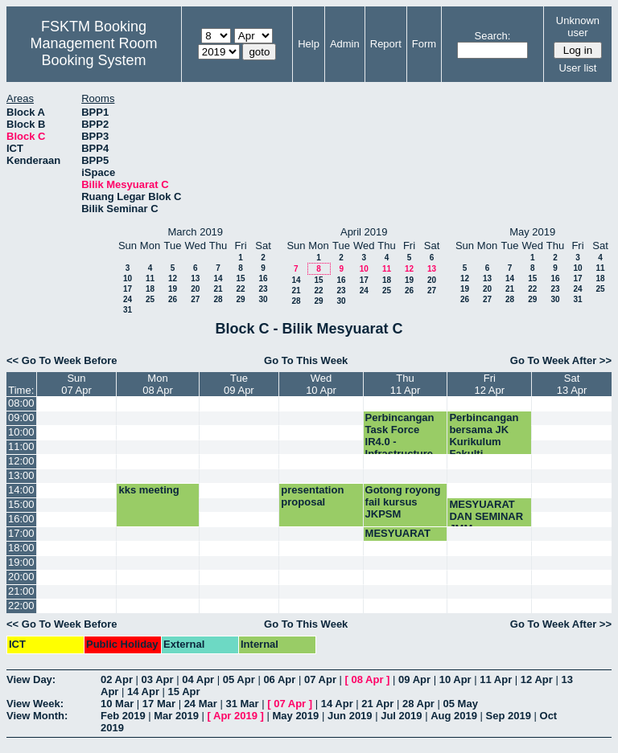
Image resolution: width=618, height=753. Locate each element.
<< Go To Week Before (61, 360)
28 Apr (418, 704)
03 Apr (158, 679)
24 (127, 299)
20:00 (21, 577)
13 (195, 278)
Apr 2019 (235, 716)
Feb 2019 (123, 716)
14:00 (21, 490)
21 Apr (377, 704)
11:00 (21, 446)
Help (308, 44)
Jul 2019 (401, 716)
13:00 (21, 475)
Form (424, 44)
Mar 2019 (176, 716)
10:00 (21, 432)
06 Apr (279, 679)
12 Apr (537, 679)
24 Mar (200, 704)
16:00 (21, 519)
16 (262, 278)
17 (127, 288)
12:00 (21, 461)
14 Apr (143, 691)
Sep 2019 (508, 716)
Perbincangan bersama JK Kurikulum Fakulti (483, 435)
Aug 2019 (454, 716)
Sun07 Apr (76, 384)
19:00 (21, 562)
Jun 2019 (350, 716)
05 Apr (239, 679)
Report (386, 44)
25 (150, 299)
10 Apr (455, 679)
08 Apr (368, 679)
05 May (460, 704)
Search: (493, 36)
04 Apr (198, 679)
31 (127, 309)
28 (217, 299)
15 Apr (184, 691)
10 (127, 278)
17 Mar (158, 704)
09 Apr (414, 679)
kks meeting (148, 490)
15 (240, 278)
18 (150, 288)
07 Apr (320, 679)
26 (172, 299)
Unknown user (577, 26)
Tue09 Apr (239, 384)
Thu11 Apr (405, 384)
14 (217, 278)
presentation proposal (312, 496)
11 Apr (496, 679)
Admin (345, 44)
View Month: (37, 716)
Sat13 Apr (572, 384)
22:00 (21, 606)
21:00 (21, 591)
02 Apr (117, 679)
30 (262, 299)
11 (150, 278)
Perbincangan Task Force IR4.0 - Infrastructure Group (400, 441)
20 (195, 288)
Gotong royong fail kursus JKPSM (403, 502)
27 (195, 299)
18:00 (21, 548)
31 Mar (241, 704)
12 (172, 278)
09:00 (21, 417)
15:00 (21, 504)
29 (240, 299)
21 (217, 288)
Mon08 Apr (157, 384)
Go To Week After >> (561, 360)
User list (577, 68)
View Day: (31, 679)
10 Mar (117, 704)
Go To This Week (306, 360)
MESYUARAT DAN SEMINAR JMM (486, 516)
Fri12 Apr (490, 384)
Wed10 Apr (321, 384)
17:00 (21, 533)
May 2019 (295, 716)
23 (262, 288)
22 (240, 288)
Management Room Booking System (93, 51)
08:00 (21, 403)
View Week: (35, 704)
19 (172, 288)
